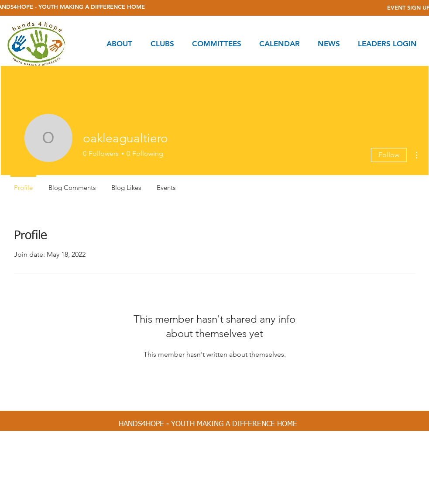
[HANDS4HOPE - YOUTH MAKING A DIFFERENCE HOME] (208, 424)
